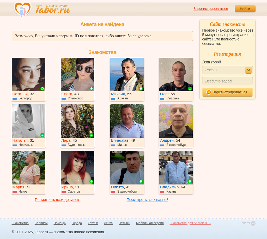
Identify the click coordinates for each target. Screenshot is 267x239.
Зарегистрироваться (210, 9)
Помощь (60, 223)
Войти (245, 9)
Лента (108, 223)
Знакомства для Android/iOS (190, 223)
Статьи (93, 223)
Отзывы (124, 223)
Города (77, 223)
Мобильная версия (150, 223)
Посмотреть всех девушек (57, 200)
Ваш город (211, 62)
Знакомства (20, 223)
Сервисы (41, 223)
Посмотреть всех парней (147, 200)
